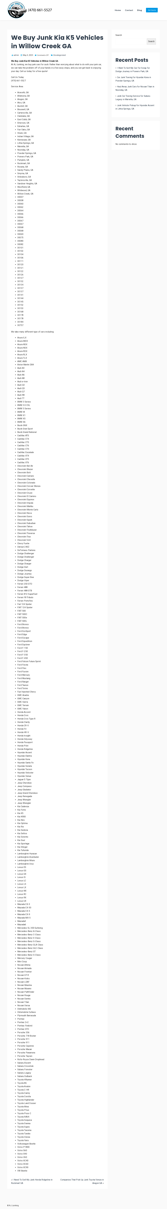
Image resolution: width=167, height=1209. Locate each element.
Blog (139, 10)
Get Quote (152, 10)
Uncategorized (59, 55)
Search (118, 35)
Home (118, 10)
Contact (129, 10)
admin (15, 55)
